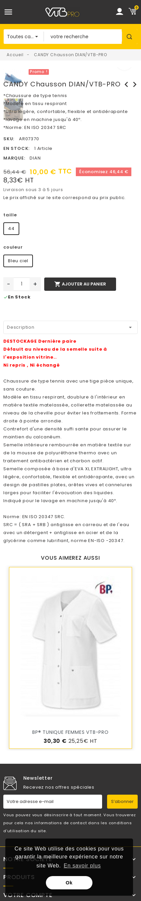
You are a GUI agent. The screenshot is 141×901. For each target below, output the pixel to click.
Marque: (14, 158)
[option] (82, 71)
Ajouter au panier (80, 284)
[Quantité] (21, 284)
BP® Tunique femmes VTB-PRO (70, 732)
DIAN (35, 158)
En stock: (16, 148)
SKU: (8, 139)
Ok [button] (69, 882)
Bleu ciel (18, 261)
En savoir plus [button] (82, 865)
